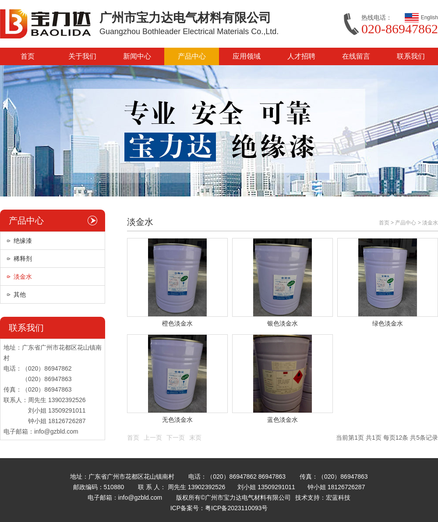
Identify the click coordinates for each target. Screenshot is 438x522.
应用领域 (247, 56)
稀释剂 (23, 258)
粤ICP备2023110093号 (236, 507)
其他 (20, 294)
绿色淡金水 (387, 323)
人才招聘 (301, 56)
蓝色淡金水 (282, 419)
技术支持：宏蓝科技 (322, 497)
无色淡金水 (177, 419)
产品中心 (192, 56)
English (429, 17)
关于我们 (82, 56)
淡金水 (23, 276)
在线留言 (356, 56)
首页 (28, 56)
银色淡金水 (282, 323)
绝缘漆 (23, 240)
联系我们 (411, 56)
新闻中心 (137, 56)
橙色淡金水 (177, 323)
